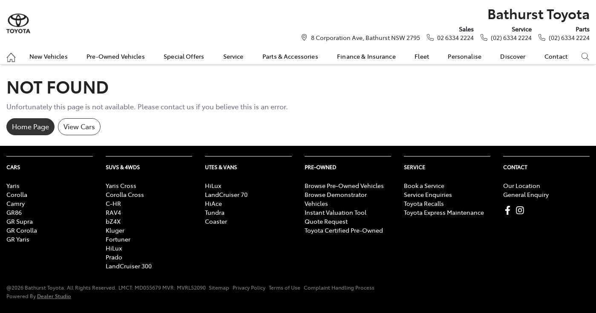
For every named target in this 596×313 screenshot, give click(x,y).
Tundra (215, 212)
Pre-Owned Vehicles (115, 56)
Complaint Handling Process (339, 287)
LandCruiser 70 (226, 194)
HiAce (213, 203)
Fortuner (118, 239)
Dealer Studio (54, 295)
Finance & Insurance (366, 56)
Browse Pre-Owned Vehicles (344, 185)
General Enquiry (526, 194)
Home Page (30, 126)
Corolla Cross (125, 194)
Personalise (464, 56)
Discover (512, 56)
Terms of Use (284, 287)
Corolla (16, 194)
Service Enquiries (428, 194)
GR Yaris (17, 239)
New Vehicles (48, 56)
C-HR (113, 203)
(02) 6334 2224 (511, 37)
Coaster (216, 221)
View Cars (79, 126)
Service (233, 56)
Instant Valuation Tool (335, 212)
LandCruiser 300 (129, 266)
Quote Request (326, 221)
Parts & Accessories (290, 56)
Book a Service (424, 185)
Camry (15, 203)
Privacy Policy (249, 287)
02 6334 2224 (455, 37)
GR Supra (19, 221)
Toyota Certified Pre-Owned (344, 230)
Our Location (521, 185)
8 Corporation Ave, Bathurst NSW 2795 (365, 37)
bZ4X (113, 221)
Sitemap (219, 287)
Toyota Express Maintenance (444, 212)
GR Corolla (21, 230)
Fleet (422, 56)
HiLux (114, 248)
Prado (114, 257)
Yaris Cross (121, 185)
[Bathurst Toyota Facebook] (509, 210)
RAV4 (113, 212)
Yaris (13, 185)
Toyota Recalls (424, 203)
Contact (555, 56)
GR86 (14, 212)
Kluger (115, 230)
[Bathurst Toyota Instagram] (521, 210)
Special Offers (184, 56)
